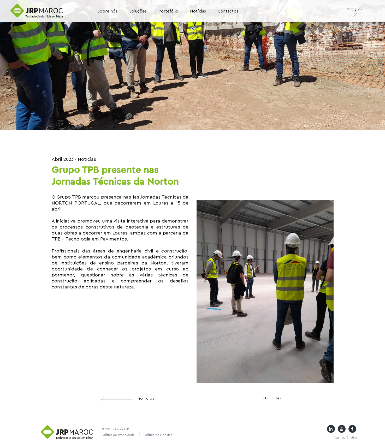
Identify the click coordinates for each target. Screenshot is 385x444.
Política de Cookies (158, 434)
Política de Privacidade (118, 434)
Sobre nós (107, 11)
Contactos (228, 11)
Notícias (198, 11)
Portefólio (168, 11)
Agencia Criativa (345, 437)
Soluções (138, 11)
